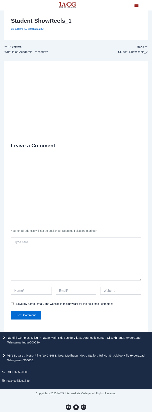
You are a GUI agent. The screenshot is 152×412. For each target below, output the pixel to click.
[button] (136, 5)
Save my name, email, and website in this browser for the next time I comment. (65, 303)
